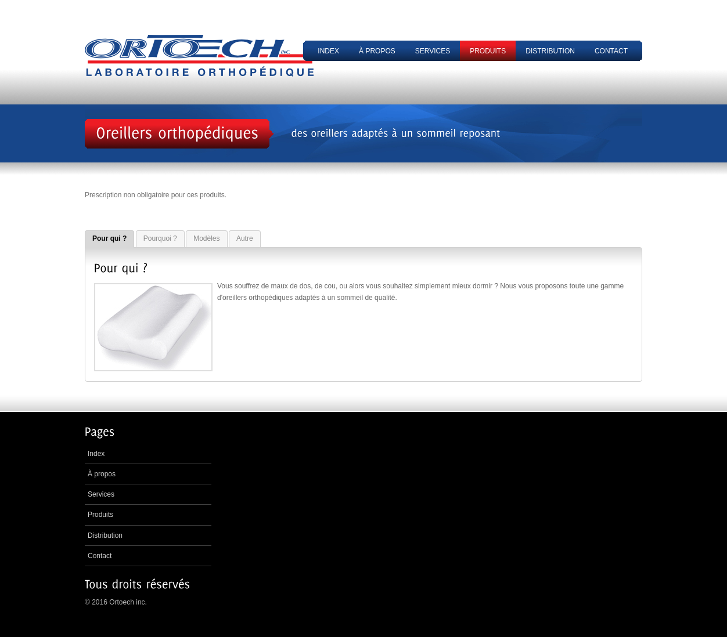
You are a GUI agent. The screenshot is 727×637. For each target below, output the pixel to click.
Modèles (206, 238)
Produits (488, 51)
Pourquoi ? (160, 238)
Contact (611, 51)
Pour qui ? (109, 238)
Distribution (550, 51)
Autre (244, 238)
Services (432, 51)
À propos (377, 51)
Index (328, 51)
